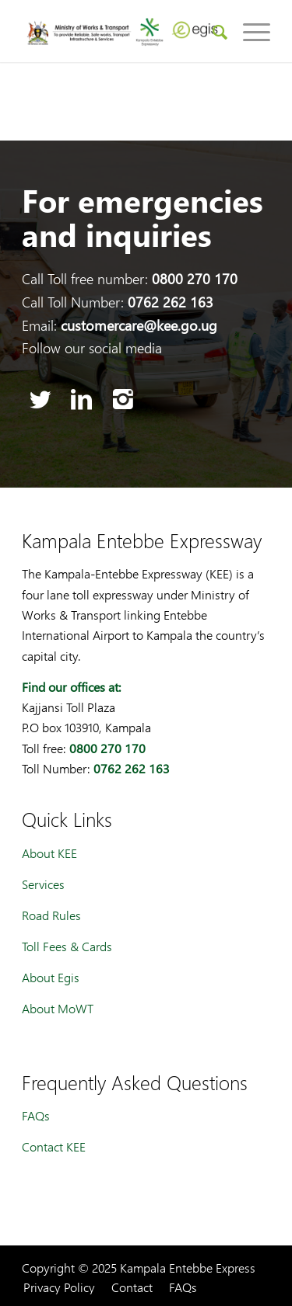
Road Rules (51, 915)
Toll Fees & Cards (67, 946)
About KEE (49, 853)
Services (43, 884)
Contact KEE (54, 1146)
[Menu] (248, 31)
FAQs (36, 1115)
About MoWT (57, 1008)
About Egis (50, 977)
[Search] (212, 31)
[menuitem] (212, 31)
